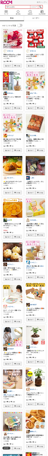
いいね (18, 65)
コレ (9, 65)
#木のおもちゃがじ (35, 267)
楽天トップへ (42, 2)
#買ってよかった (8, 395)
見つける (18, 12)
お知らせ (30, 12)
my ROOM (42, 12)
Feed (6, 12)
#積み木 (28, 266)
